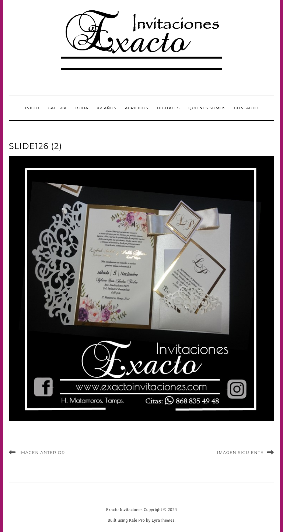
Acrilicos (137, 108)
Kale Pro (137, 520)
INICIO (32, 108)
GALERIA (57, 108)
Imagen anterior (42, 452)
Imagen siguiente (240, 452)
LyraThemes (162, 520)
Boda (82, 108)
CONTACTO (246, 108)
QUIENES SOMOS (207, 108)
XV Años (106, 108)
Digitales (168, 108)
